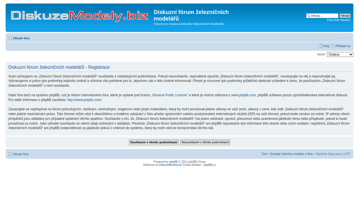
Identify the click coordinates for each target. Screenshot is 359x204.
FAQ (326, 46)
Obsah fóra (21, 38)
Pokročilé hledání (339, 20)
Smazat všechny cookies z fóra (291, 153)
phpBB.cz (210, 164)
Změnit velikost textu (346, 37)
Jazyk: (321, 54)
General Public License (169, 95)
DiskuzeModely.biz (170, 164)
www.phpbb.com (243, 95)
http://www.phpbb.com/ (84, 100)
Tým (264, 153)
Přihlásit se (343, 46)
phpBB (173, 161)
